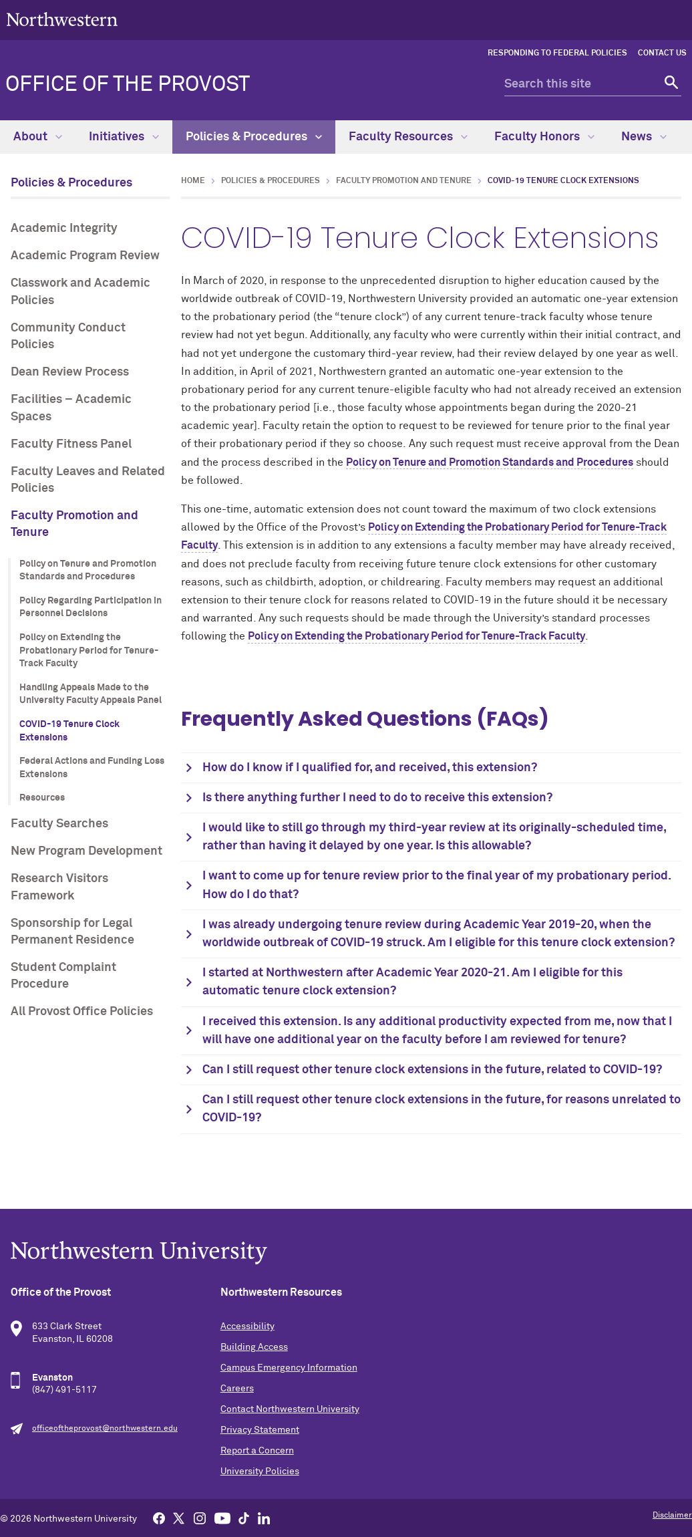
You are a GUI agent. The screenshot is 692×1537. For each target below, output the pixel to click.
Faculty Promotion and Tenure (74, 524)
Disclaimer (672, 1516)
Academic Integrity (64, 229)
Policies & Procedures (254, 137)
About (37, 137)
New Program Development (86, 851)
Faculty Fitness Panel (71, 444)
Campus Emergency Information (288, 1368)
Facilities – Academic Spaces (71, 408)
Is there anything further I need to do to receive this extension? (377, 798)
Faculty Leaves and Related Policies (88, 480)
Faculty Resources (408, 137)
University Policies (259, 1471)
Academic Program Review (85, 256)
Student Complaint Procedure (63, 976)
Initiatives (124, 137)
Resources (42, 798)
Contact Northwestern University (289, 1409)
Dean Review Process (70, 372)
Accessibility (247, 1326)
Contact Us (662, 53)
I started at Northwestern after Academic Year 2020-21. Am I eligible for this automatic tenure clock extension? (412, 982)
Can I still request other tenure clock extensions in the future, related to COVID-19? (432, 1070)
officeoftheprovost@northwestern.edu (105, 1429)
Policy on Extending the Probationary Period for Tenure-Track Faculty (88, 650)
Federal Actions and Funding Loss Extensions (91, 767)
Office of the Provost (127, 85)
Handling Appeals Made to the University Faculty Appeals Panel (90, 694)
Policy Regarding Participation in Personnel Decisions (90, 607)
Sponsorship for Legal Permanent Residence (72, 932)
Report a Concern (257, 1450)
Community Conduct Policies (68, 336)
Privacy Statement (259, 1430)
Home (193, 181)
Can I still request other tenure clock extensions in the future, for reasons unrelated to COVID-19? (441, 1109)
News (644, 137)
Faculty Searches (59, 824)
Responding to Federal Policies (557, 53)
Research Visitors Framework (59, 887)
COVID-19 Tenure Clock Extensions (69, 731)
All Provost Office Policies (82, 1012)
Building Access (254, 1347)
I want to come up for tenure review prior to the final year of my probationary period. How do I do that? (436, 885)
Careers (237, 1388)
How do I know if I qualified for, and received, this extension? (369, 768)
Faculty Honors (544, 137)
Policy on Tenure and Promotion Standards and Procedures (87, 570)
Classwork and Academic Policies (80, 291)
